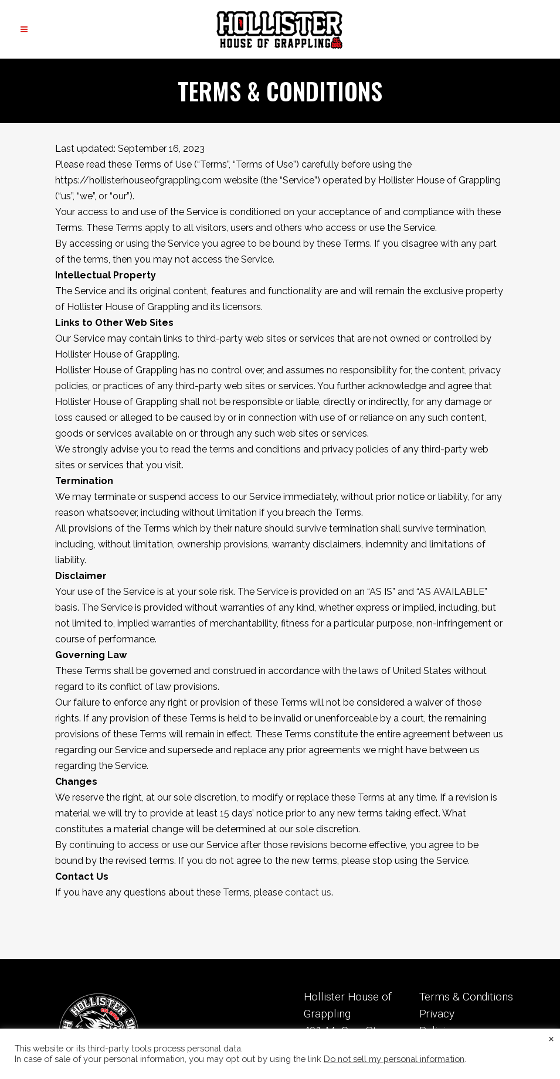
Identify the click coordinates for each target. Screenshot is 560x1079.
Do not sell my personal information (394, 1059)
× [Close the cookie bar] (551, 1038)
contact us (308, 892)
